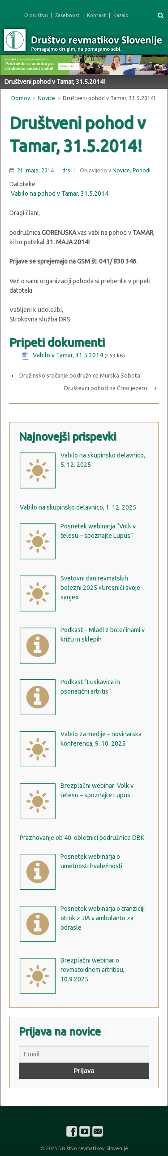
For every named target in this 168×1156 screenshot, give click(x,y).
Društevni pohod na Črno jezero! (106, 388)
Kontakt (96, 15)
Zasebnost (67, 15)
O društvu (36, 15)
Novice (46, 98)
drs (66, 170)
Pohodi (142, 170)
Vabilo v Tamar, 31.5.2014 (68, 355)
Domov (20, 98)
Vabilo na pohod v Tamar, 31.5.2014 (59, 193)
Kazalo (121, 15)
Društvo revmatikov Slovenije (92, 1148)
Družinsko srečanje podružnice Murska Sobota (79, 375)
